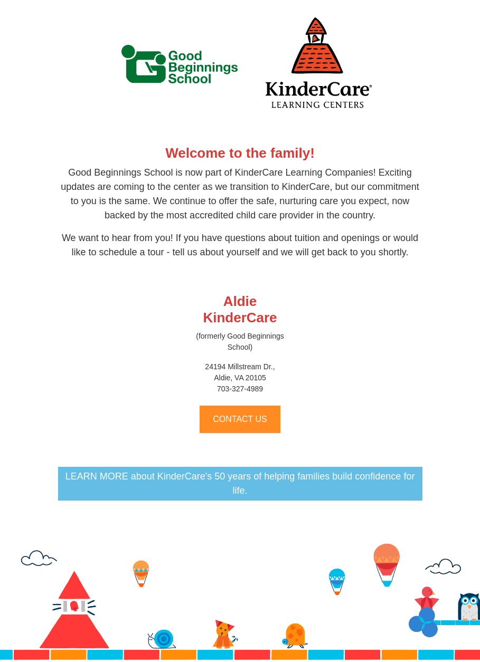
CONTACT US (240, 419)
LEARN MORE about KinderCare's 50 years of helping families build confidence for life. (240, 483)
